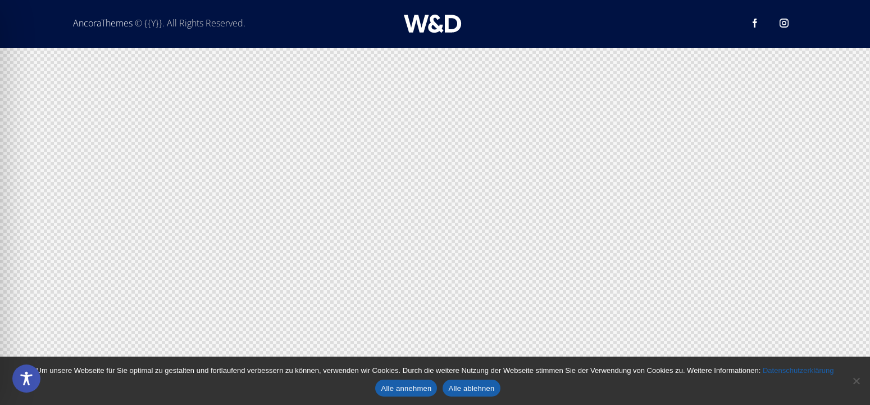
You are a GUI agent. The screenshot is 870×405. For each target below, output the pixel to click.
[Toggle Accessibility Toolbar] (26, 378)
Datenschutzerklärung (798, 370)
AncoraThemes (103, 23)
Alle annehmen (406, 388)
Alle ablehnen (471, 388)
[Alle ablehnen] (856, 380)
